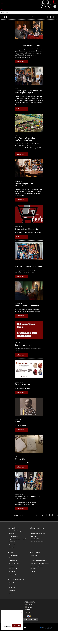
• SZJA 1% (10, 593)
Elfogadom (16, 625)
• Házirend (32, 571)
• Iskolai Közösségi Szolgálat (15, 531)
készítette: (36, 627)
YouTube (30, 607)
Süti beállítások (7, 625)
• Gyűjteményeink (12, 568)
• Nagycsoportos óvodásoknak (38, 533)
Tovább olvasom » (20, 61)
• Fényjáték (11, 533)
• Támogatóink (11, 590)
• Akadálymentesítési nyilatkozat (38, 560)
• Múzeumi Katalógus (13, 555)
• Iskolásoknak (33, 536)
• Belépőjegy (11, 547)
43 (51, 515)
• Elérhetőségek (12, 541)
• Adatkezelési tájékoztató (36, 566)
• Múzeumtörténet (12, 560)
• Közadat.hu (33, 568)
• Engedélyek (11, 587)
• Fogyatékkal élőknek (35, 539)
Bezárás (20, 613)
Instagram (29, 609)
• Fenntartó (11, 582)
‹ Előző (32, 17)
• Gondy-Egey (33, 555)
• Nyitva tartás (11, 544)
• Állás (9, 558)
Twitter (30, 612)
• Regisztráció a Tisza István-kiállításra (17, 539)
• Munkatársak (11, 566)
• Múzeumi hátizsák (13, 536)
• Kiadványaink (11, 571)
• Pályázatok (11, 585)
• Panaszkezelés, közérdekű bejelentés (40, 563)
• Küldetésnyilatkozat (13, 563)
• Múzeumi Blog (12, 574)
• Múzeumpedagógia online (37, 541)
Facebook (29, 604)
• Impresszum (33, 558)
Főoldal (2, 12)
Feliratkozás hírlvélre (30, 619)
